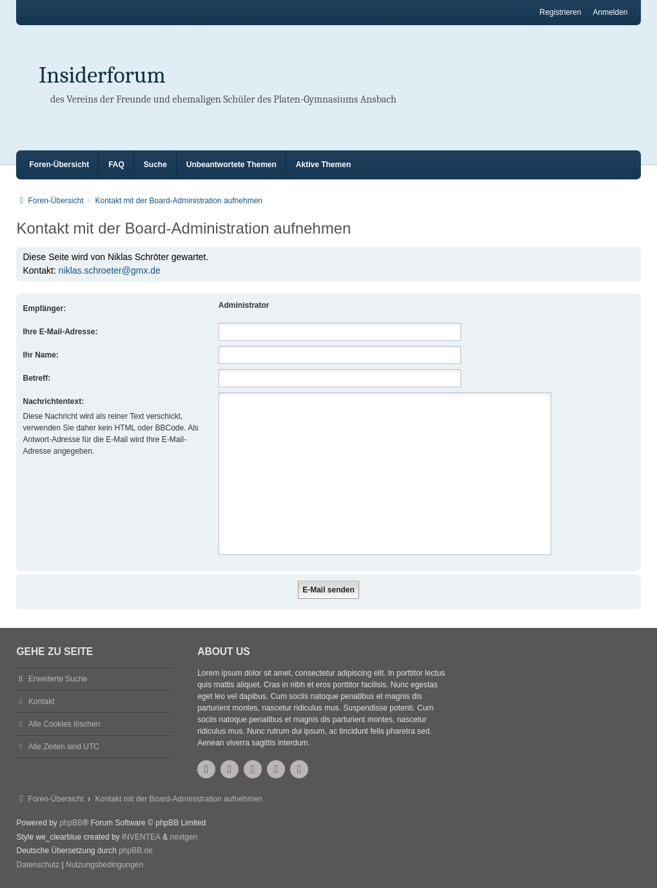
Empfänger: (44, 308)
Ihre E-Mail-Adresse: (60, 331)
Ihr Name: (40, 354)
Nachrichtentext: (53, 401)
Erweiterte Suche (57, 678)
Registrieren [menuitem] (561, 12)
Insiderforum (102, 75)
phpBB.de (136, 850)
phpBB (71, 822)
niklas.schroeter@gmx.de (110, 270)
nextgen (184, 837)
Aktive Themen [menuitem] (323, 164)
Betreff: (36, 378)
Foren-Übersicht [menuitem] (59, 164)
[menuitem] (37, 865)
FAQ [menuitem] (116, 164)
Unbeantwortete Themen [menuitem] (231, 164)
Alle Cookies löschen (64, 724)
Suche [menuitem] (155, 164)
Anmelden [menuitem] (610, 12)
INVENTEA (141, 837)
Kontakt (41, 701)
